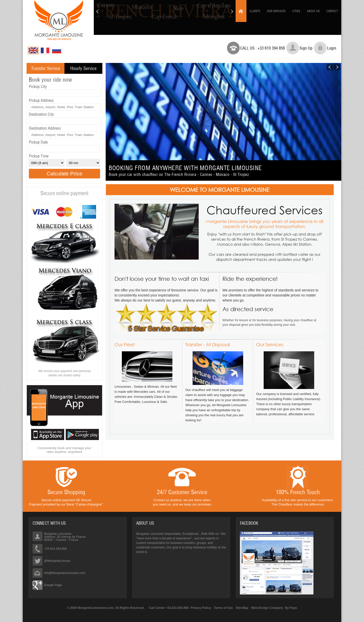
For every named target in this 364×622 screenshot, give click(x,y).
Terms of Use (223, 608)
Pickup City (38, 86)
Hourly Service (83, 68)
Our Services (276, 11)
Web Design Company (267, 608)
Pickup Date (38, 142)
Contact (332, 11)
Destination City (41, 114)
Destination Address (45, 128)
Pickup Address (41, 100)
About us (313, 11)
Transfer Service (45, 68)
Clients (255, 11)
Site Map (242, 608)
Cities (296, 11)
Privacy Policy (200, 608)
